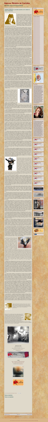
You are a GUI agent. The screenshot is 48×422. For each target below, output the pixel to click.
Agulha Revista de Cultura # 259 (37, 58)
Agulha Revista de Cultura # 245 (37, 43)
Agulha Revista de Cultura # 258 (37, 57)
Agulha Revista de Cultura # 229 (37, 26)
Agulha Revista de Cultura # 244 (37, 42)
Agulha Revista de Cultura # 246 (37, 44)
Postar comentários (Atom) (19, 416)
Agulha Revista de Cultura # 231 (37, 28)
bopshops (33, 420)
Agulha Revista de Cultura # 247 (37, 45)
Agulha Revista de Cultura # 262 (37, 61)
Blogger (37, 420)
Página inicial (18, 414)
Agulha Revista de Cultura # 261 (37, 60)
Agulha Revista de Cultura (17, 3)
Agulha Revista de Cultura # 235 (37, 32)
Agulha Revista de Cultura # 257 (37, 56)
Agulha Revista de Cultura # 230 (37, 27)
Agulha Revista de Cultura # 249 (37, 47)
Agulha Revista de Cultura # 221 (37, 17)
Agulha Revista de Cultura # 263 (37, 62)
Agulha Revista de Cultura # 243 (37, 41)
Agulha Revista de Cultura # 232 (37, 29)
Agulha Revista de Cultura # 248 (37, 46)
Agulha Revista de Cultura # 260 (37, 59)
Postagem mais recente (7, 414)
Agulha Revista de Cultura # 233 (37, 30)
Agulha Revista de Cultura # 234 (37, 31)
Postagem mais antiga (29, 414)
